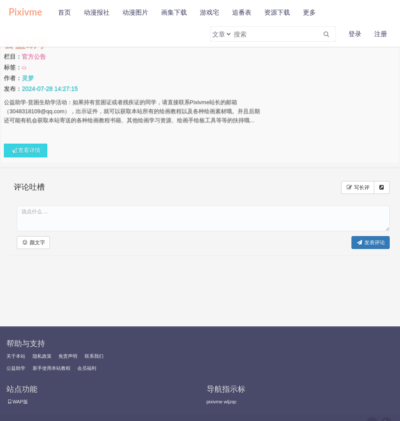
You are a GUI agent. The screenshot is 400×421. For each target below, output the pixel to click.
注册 (380, 33)
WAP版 (17, 401)
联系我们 (94, 356)
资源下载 (277, 12)
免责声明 (67, 356)
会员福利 (86, 368)
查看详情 (25, 150)
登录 (354, 33)
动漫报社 (97, 12)
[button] (33, 242)
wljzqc (230, 401)
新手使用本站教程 (51, 368)
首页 (64, 12)
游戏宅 (209, 12)
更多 (309, 12)
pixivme (215, 401)
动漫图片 (135, 12)
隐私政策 (42, 356)
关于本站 (15, 356)
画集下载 (174, 12)
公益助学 (15, 368)
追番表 (241, 12)
